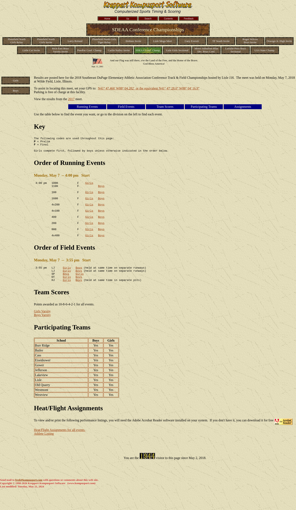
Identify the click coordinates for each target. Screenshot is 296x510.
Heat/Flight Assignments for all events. (59, 447)
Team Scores (51, 309)
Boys (101, 190)
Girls (89, 186)
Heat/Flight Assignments (68, 425)
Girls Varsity (42, 328)
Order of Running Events (69, 165)
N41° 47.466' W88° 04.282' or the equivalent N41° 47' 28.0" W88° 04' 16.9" (148, 88)
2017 (71, 99)
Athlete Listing (44, 451)
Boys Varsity (42, 332)
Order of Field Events (64, 261)
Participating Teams (62, 344)
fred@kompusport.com (28, 497)
